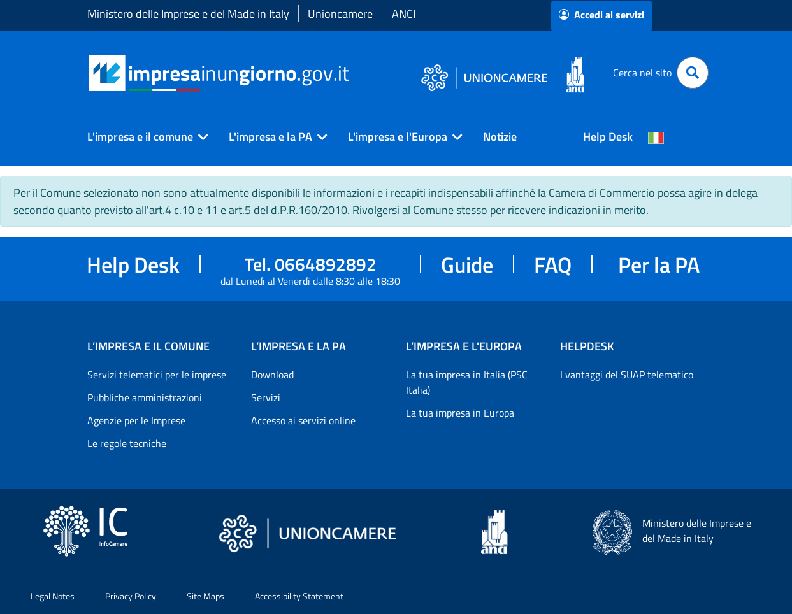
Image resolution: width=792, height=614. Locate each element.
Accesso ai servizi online (303, 420)
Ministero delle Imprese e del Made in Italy (188, 13)
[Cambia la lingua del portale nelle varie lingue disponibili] (656, 137)
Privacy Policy (130, 596)
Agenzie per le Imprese (136, 420)
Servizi (265, 397)
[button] (142, 137)
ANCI (403, 13)
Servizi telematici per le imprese (156, 374)
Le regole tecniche (126, 443)
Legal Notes (53, 596)
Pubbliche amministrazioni (144, 397)
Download (272, 374)
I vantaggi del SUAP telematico (626, 374)
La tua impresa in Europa (460, 412)
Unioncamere (340, 13)
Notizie (500, 136)
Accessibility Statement (299, 596)
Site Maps (205, 596)
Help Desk (608, 136)
